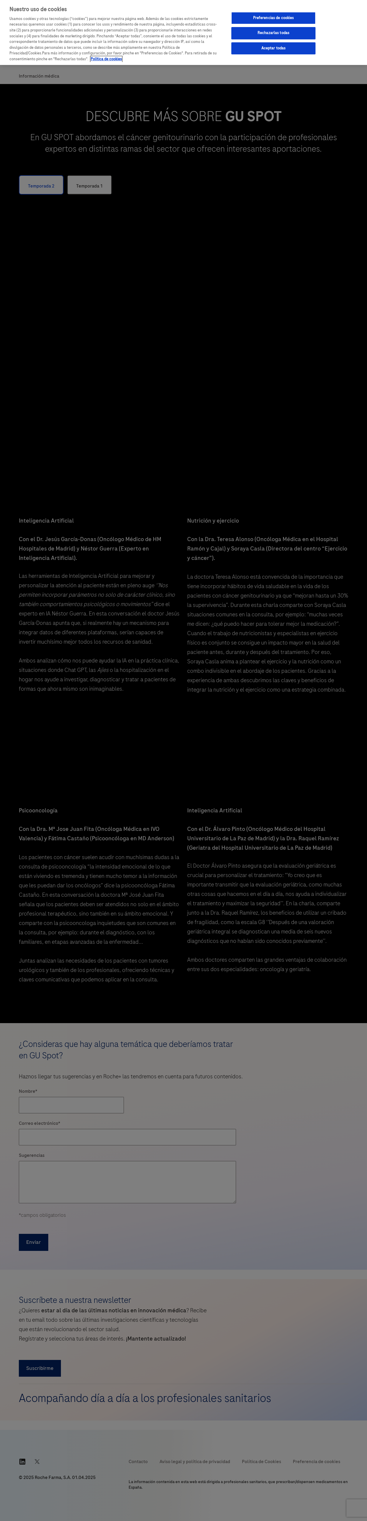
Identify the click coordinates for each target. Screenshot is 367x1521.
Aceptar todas (273, 48)
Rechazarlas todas (273, 33)
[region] (183, 32)
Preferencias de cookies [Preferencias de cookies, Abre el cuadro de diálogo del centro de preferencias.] (273, 18)
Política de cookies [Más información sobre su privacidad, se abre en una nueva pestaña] (106, 59)
